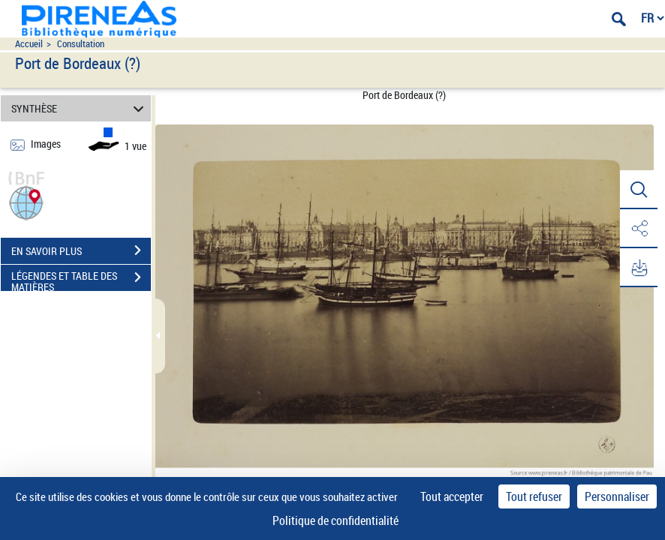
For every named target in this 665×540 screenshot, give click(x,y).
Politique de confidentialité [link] (335, 520)
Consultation (80, 44)
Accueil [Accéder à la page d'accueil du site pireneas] (29, 44)
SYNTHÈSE (79, 108)
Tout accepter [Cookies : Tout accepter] (451, 496)
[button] (26, 201)
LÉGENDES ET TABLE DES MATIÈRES (81, 279)
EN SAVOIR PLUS (81, 250)
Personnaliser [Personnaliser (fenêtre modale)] (617, 496)
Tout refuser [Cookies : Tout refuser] (534, 496)
